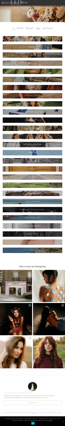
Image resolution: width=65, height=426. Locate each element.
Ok (33, 423)
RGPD (33, 414)
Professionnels (30, 28)
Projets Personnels (47, 28)
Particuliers (20, 28)
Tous (13, 28)
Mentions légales (57, 412)
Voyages (38, 28)
